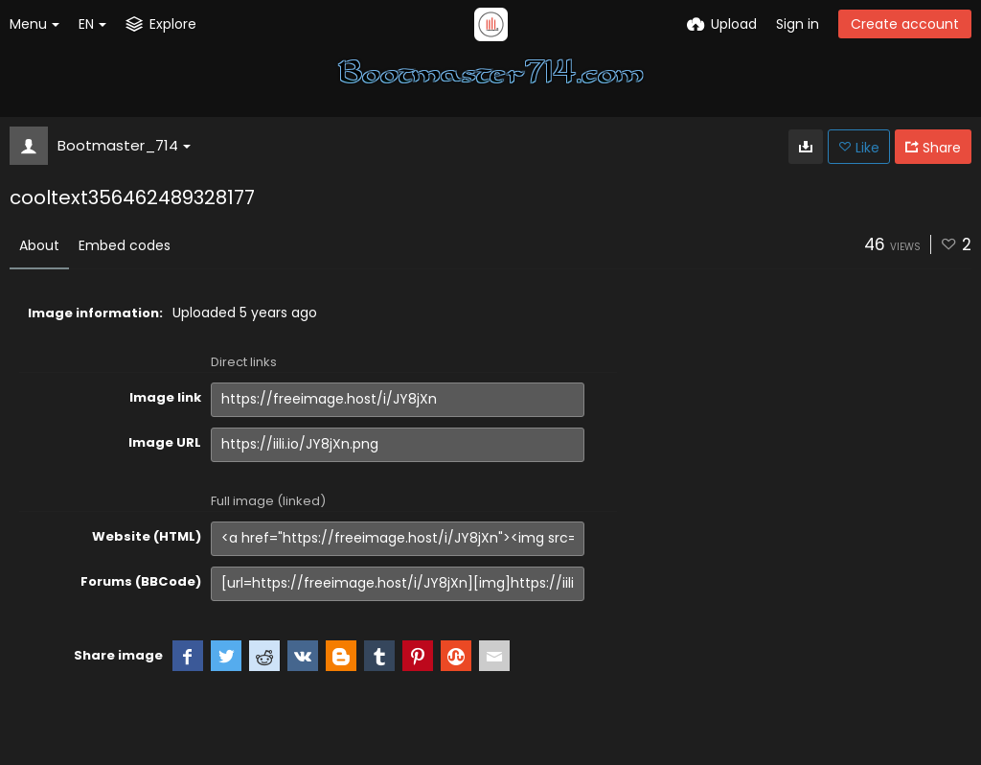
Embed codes (125, 245)
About (39, 245)
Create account (905, 24)
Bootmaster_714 (124, 145)
